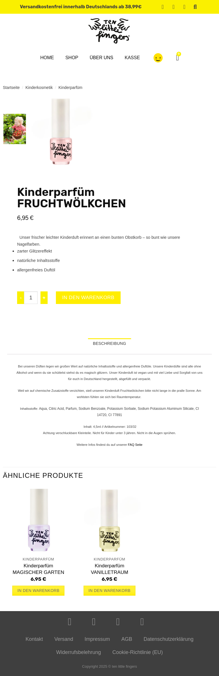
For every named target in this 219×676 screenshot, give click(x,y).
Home (47, 57)
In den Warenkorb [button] (38, 592)
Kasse (132, 57)
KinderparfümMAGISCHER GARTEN (38, 571)
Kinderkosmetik (39, 87)
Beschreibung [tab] (110, 344)
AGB (126, 641)
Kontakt (34, 641)
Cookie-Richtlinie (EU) (137, 654)
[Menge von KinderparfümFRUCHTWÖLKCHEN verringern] (20, 298)
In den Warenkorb (91, 298)
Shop (71, 57)
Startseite (11, 87)
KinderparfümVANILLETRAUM (109, 571)
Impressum (97, 641)
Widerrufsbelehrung (78, 654)
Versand (63, 641)
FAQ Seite (135, 446)
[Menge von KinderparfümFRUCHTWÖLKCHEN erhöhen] (44, 298)
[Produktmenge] (31, 298)
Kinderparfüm (70, 87)
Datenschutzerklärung (169, 641)
